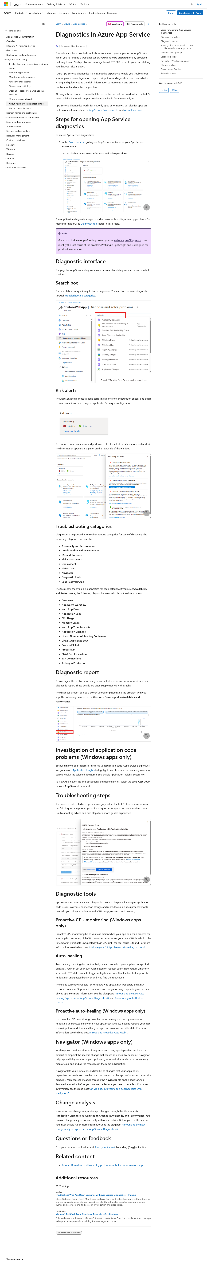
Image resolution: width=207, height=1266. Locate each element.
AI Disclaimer (10, 1256)
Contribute (57, 1256)
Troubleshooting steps (171, 52)
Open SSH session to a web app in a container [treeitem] (26, 92)
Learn (58, 23)
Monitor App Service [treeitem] (19, 72)
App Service (79, 23)
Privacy (69, 1256)
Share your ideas (103, 1147)
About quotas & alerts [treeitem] (20, 108)
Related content (168, 73)
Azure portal (75, 142)
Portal (171, 12)
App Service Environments (103, 110)
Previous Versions (29, 1256)
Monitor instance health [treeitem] (20, 99)
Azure (67, 23)
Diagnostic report (169, 41)
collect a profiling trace (127, 240)
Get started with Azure (190, 12)
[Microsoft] (6, 4)
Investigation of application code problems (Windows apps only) (177, 47)
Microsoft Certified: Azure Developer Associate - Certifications (87, 1214)
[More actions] (148, 24)
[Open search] (192, 4)
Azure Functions (133, 110)
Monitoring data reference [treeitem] (22, 76)
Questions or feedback (172, 69)
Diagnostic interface (170, 37)
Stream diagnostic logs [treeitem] (20, 86)
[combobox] (26, 30)
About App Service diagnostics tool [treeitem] (26, 103)
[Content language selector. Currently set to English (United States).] (18, 1248)
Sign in (199, 4)
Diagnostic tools (90, 223)
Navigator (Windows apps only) (176, 60)
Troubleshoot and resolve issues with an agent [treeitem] (28, 66)
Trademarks (132, 1256)
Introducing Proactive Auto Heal (107, 1032)
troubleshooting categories (80, 295)
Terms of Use (116, 1256)
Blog (43, 1256)
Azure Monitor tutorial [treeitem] (20, 81)
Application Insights (84, 770)
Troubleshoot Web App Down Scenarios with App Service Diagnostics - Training (96, 1194)
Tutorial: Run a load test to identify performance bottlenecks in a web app (102, 1165)
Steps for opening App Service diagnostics (176, 31)
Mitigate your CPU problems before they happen (116, 947)
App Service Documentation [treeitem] (20, 36)
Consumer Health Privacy (91, 1256)
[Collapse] (44, 24)
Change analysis (168, 64)
